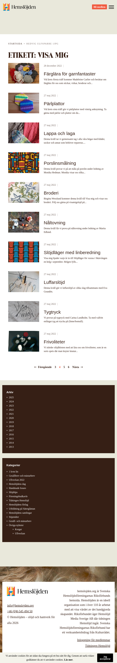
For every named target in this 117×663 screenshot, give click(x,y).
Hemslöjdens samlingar (20, 513)
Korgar (18, 529)
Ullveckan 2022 (16, 480)
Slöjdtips (13, 492)
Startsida (15, 44)
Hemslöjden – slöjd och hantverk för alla (20, 7)
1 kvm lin (13, 471)
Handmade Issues (17, 488)
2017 (11, 430)
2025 (11, 397)
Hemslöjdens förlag (18, 504)
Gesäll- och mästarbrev (20, 521)
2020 (11, 418)
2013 (11, 447)
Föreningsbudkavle (18, 496)
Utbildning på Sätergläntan (22, 508)
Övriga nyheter (16, 525)
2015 (11, 438)
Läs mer (68, 659)
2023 (11, 405)
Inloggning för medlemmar (93, 640)
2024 (11, 401)
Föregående (45, 367)
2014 (11, 442)
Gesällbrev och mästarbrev (22, 475)
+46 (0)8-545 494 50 (19, 611)
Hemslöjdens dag (17, 484)
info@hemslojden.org (20, 605)
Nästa (75, 367)
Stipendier (14, 517)
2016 (11, 434)
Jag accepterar (105, 658)
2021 (11, 414)
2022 (11, 409)
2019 (11, 422)
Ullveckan (20, 533)
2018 (11, 426)
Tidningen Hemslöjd (19, 500)
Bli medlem (99, 7)
